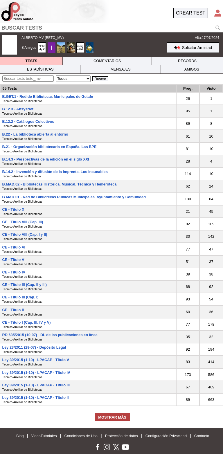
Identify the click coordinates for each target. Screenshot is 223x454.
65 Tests (9, 88)
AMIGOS (191, 69)
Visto (210, 88)
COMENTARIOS (107, 61)
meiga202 (80, 47)
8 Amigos (29, 48)
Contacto (201, 436)
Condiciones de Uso (81, 436)
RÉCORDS (187, 61)
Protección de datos (121, 436)
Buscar (100, 79)
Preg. (188, 88)
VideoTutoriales (44, 436)
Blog (20, 436)
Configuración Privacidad (166, 436)
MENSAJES (121, 69)
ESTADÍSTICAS (40, 69)
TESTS (31, 61)
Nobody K (42, 47)
